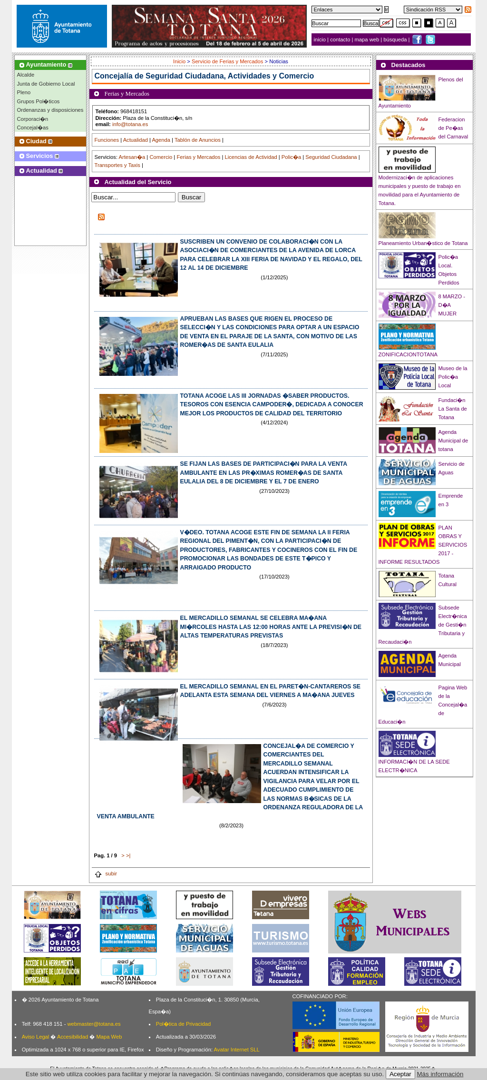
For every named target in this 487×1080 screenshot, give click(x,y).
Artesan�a (131, 157)
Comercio (160, 157)
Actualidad (135, 140)
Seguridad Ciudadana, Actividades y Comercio (230, 76)
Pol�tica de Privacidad (183, 1024)
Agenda (161, 140)
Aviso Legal (35, 1037)
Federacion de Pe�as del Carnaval (453, 128)
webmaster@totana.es (93, 1024)
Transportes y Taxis (117, 165)
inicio (321, 39)
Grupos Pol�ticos (38, 101)
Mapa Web (109, 1037)
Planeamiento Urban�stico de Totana (423, 243)
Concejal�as (33, 127)
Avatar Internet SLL (237, 1049)
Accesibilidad (72, 1037)
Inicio (180, 61)
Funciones (107, 140)
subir (105, 873)
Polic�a (291, 157)
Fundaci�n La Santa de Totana (452, 408)
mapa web (368, 39)
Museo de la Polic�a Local (453, 376)
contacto (340, 39)
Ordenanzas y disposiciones (50, 110)
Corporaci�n (33, 119)
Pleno (24, 92)
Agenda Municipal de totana (453, 440)
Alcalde (26, 75)
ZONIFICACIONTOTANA (408, 354)
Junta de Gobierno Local (46, 84)
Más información (440, 1074)
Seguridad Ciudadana (331, 157)
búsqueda (395, 39)
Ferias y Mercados (198, 157)
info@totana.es (130, 124)
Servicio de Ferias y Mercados (227, 61)
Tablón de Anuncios (198, 140)
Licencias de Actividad (251, 157)
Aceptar (400, 1074)
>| (128, 855)
